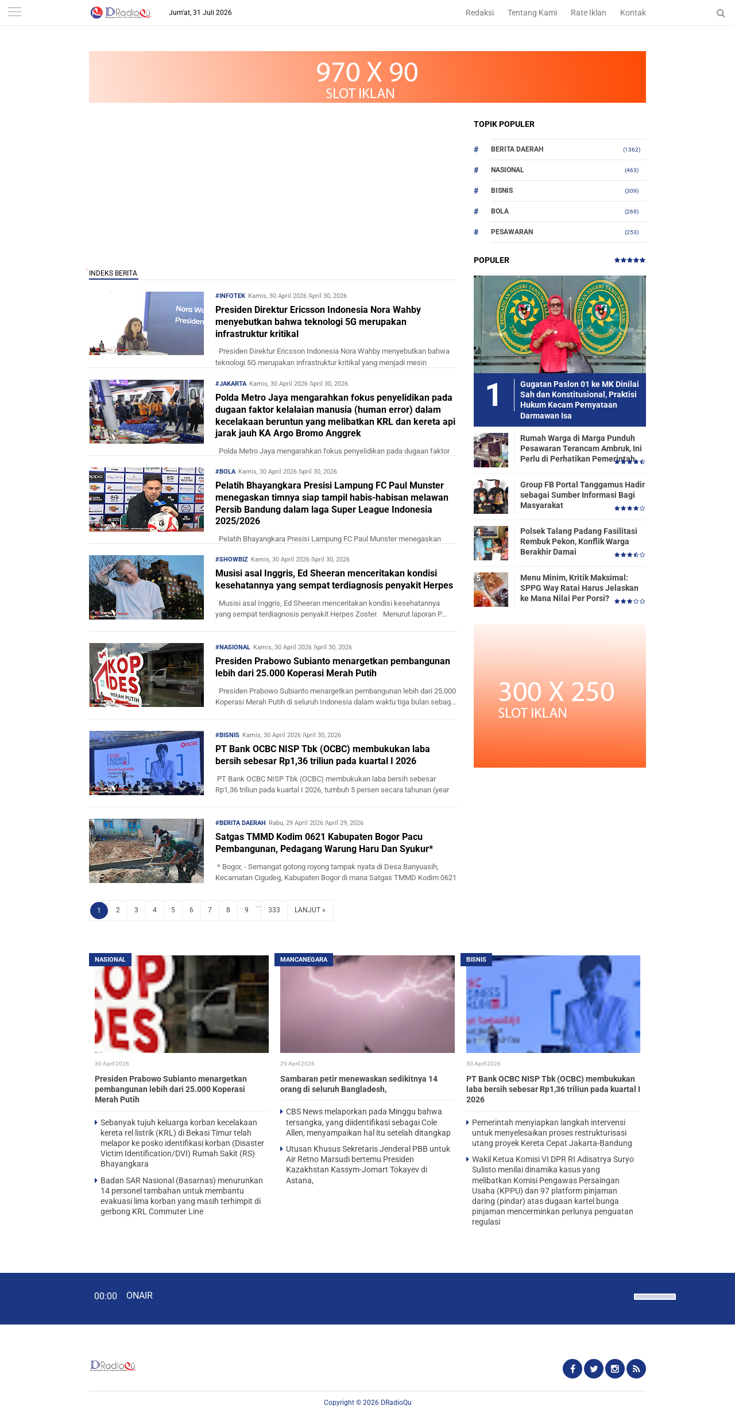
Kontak (633, 12)
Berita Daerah (517, 149)
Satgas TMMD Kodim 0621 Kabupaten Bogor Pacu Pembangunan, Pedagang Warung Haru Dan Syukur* (324, 842)
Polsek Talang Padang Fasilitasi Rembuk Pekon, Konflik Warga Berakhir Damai (578, 541)
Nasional (507, 170)
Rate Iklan (588, 12)
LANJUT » (310, 910)
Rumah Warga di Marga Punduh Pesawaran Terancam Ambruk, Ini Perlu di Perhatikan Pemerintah (581, 448)
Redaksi (480, 12)
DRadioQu (396, 1403)
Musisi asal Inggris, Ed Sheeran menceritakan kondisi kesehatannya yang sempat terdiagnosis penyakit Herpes (334, 579)
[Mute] (621, 1295)
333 (274, 910)
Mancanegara (303, 959)
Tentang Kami (532, 12)
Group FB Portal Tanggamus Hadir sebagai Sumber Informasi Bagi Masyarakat (582, 495)
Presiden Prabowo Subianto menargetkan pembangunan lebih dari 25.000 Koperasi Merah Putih (332, 667)
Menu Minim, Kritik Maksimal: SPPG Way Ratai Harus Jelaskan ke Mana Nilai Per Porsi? (579, 588)
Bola (500, 211)
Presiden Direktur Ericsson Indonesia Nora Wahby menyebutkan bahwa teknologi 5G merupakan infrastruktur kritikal (318, 321)
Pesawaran (512, 232)
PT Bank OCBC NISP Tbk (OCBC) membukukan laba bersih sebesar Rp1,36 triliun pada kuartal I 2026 (322, 755)
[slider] (654, 1303)
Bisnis (502, 191)
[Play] (37, 1298)
